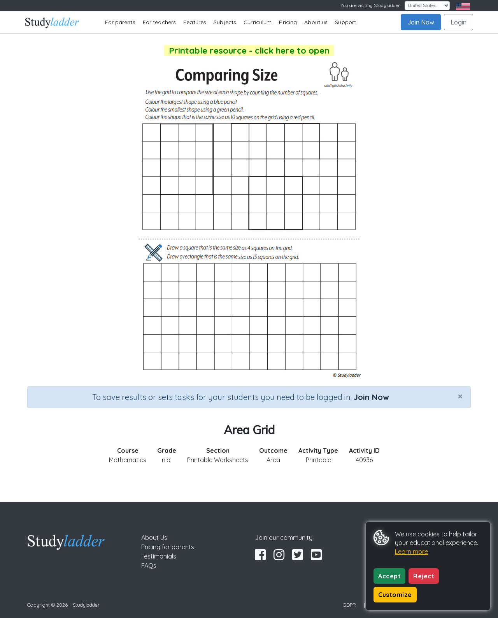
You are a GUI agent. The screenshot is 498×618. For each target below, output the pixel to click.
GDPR (349, 605)
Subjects (225, 22)
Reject (423, 576)
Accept (389, 576)
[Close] (460, 396)
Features (194, 22)
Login (458, 22)
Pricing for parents (167, 547)
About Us (154, 537)
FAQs (148, 565)
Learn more (411, 551)
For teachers (159, 22)
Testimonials (158, 556)
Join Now (420, 22)
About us (316, 22)
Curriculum (258, 22)
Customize (395, 595)
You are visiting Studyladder (370, 5)
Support (345, 22)
